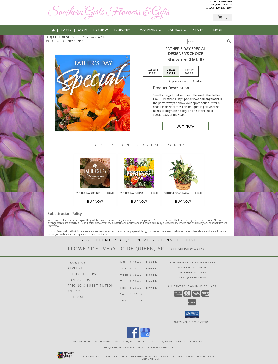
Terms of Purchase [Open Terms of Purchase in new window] (200, 356)
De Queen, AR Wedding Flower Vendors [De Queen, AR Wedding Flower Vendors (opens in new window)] (178, 341)
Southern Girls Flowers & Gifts (108, 12)
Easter (66, 30)
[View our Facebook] (133, 336)
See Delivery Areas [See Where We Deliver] (188, 249)
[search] (229, 41)
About (200, 30)
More (219, 30)
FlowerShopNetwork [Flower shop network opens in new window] (141, 356)
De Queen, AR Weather (119, 347)
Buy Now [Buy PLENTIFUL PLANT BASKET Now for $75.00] (183, 201)
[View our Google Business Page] (145, 336)
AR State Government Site (155, 347)
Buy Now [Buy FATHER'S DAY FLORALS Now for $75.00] (139, 201)
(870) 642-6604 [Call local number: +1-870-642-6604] (223, 7)
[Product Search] (207, 41)
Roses (82, 30)
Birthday (100, 30)
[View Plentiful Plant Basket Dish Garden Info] (183, 173)
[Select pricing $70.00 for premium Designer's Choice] (189, 71)
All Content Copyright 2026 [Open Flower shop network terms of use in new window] (104, 356)
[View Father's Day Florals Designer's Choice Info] (139, 173)
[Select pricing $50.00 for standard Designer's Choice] (152, 71)
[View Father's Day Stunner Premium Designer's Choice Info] (95, 173)
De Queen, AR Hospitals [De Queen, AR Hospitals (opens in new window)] (131, 341)
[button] (222, 17)
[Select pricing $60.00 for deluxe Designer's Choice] (171, 71)
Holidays (177, 30)
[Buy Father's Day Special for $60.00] (185, 126)
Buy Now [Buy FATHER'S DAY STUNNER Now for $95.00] (95, 201)
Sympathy (124, 30)
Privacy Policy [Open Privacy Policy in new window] (172, 356)
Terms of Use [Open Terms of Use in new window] (150, 358)
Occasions (151, 30)
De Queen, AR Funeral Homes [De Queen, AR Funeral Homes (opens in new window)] (93, 341)
